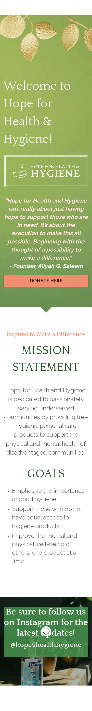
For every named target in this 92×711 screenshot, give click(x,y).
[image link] (46, 7)
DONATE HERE (46, 281)
